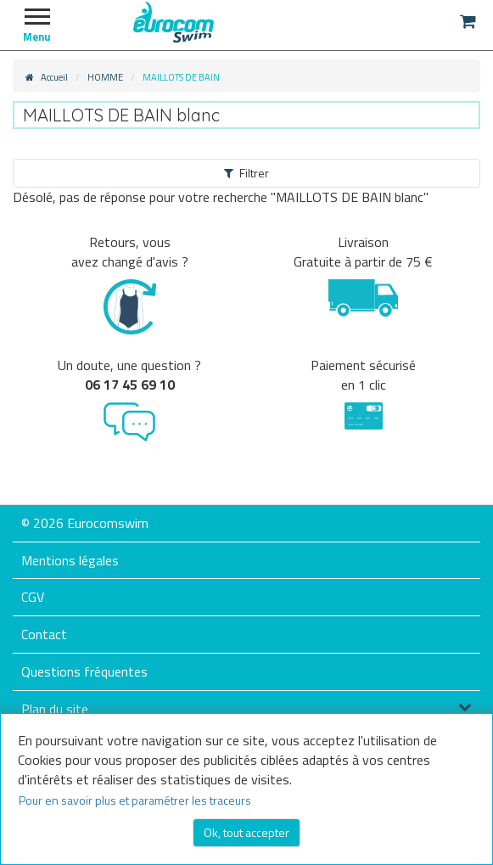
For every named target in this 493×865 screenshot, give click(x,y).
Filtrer (246, 173)
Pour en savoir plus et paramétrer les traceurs (135, 800)
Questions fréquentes (84, 671)
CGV (32, 597)
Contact (44, 634)
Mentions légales (70, 560)
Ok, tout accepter (246, 832)
